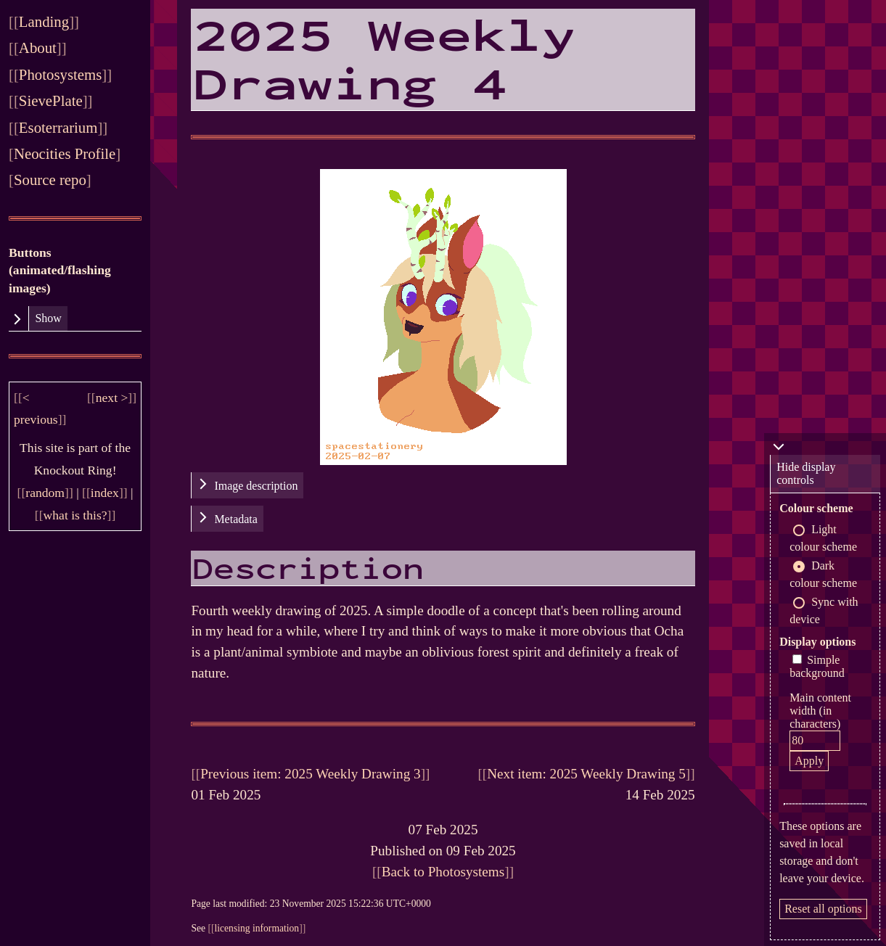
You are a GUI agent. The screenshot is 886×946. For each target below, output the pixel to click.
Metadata (236, 519)
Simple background (817, 666)
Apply (809, 760)
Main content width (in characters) (820, 710)
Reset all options (823, 908)
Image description (256, 486)
